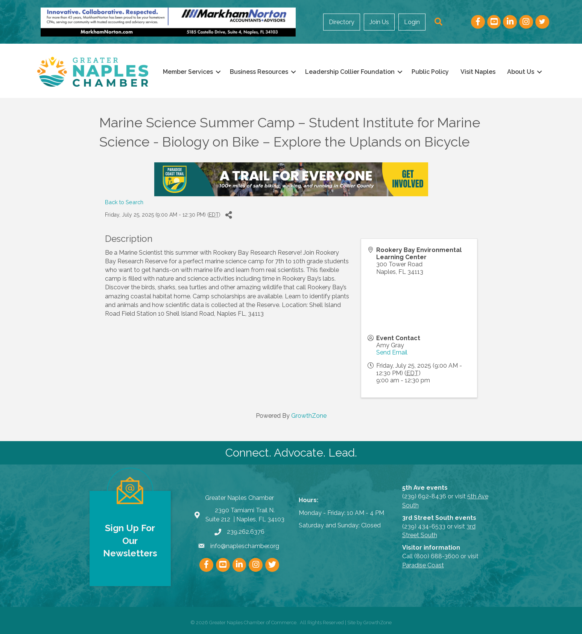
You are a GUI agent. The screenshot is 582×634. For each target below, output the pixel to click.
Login (412, 22)
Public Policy (430, 71)
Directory (341, 22)
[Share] (228, 214)
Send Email (391, 352)
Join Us (379, 22)
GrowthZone (309, 415)
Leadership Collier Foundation (350, 71)
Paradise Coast (423, 565)
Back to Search (124, 202)
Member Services (188, 71)
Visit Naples (477, 71)
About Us (520, 71)
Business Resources (259, 71)
